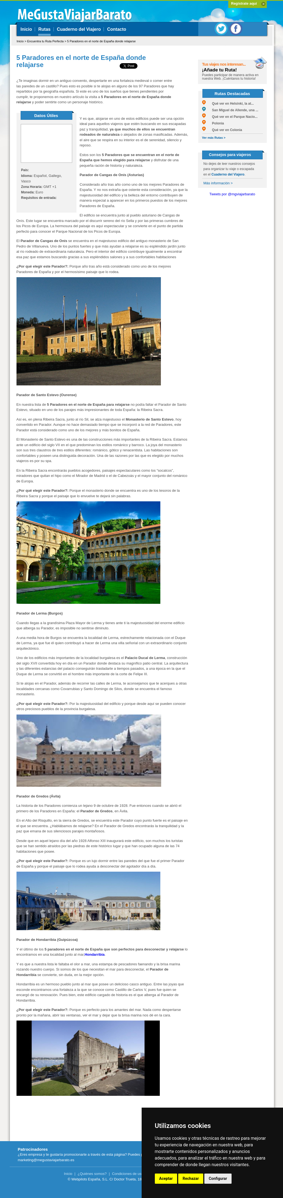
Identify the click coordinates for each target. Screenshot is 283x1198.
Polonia (213, 123)
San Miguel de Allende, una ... (230, 110)
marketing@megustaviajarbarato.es (46, 1160)
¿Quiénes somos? (92, 1174)
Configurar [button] (218, 1178)
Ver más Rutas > (214, 137)
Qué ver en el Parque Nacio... (230, 117)
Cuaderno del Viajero (79, 29)
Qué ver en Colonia (222, 130)
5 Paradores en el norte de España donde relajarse (101, 41)
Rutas (44, 29)
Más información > (218, 183)
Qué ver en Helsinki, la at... (228, 103)
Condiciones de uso (127, 1174)
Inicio (26, 29)
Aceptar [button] (166, 1178)
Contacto (116, 29)
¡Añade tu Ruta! (219, 70)
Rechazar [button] (191, 1178)
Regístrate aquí (244, 3)
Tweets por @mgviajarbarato (232, 194)
